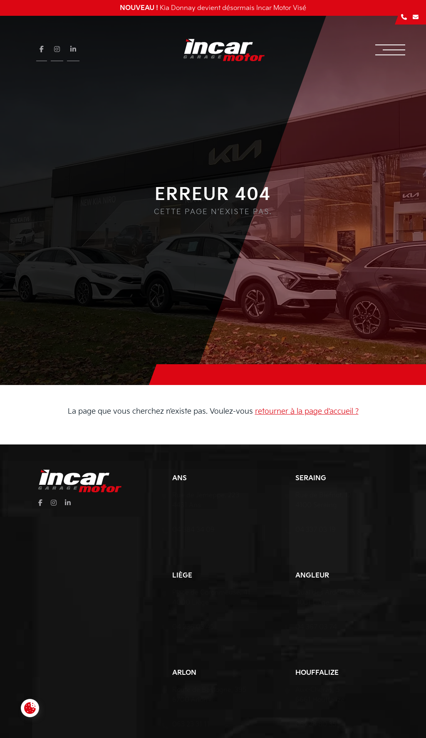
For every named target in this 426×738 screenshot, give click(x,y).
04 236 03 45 (193, 627)
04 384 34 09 (193, 530)
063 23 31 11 (191, 724)
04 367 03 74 (316, 627)
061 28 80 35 (315, 724)
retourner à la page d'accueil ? (307, 411)
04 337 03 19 (315, 530)
